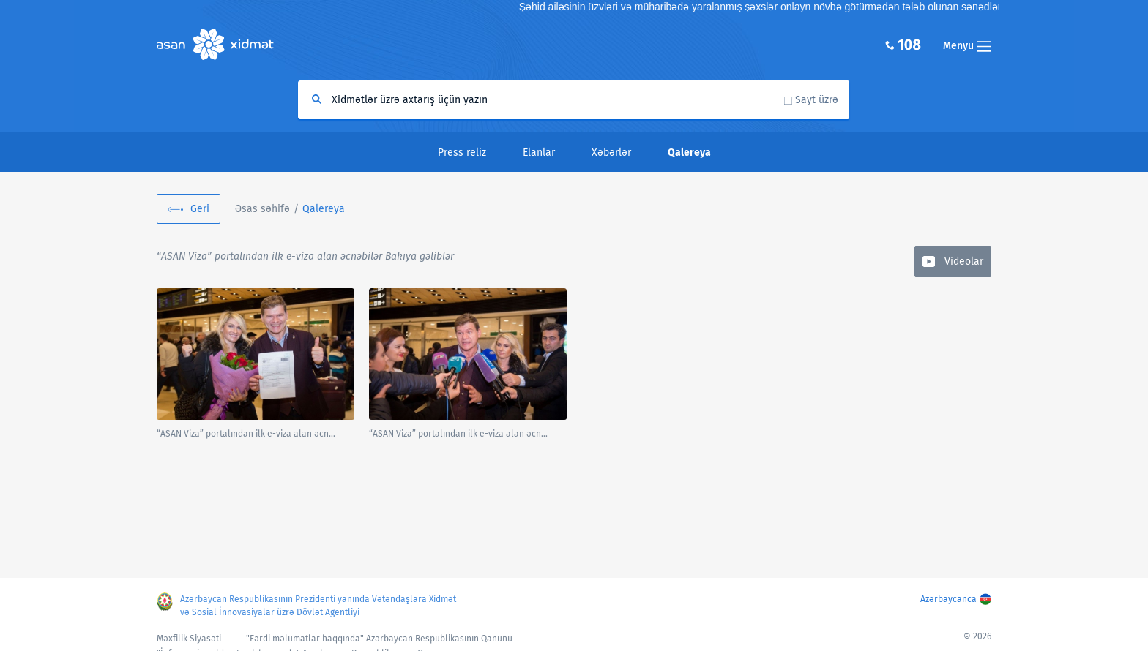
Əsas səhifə (262, 209)
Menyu (967, 45)
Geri (199, 209)
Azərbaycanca (948, 599)
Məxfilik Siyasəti (189, 638)
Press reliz (462, 152)
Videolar (963, 261)
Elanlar (539, 152)
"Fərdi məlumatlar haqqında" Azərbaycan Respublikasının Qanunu (379, 638)
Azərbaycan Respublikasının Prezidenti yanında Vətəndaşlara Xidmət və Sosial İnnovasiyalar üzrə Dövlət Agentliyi (318, 605)
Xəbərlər (611, 152)
